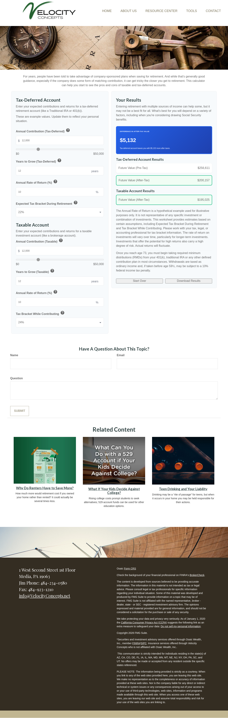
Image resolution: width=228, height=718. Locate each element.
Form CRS (130, 568)
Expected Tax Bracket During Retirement (47, 203)
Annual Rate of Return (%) (37, 182)
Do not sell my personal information (181, 626)
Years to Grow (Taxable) (35, 271)
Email (121, 355)
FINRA (136, 643)
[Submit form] (19, 411)
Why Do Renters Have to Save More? (45, 488)
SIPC (144, 643)
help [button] (68, 130)
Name (14, 355)
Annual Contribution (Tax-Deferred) (43, 131)
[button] (117, 7)
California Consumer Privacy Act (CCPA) (144, 622)
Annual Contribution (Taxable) (39, 241)
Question (16, 378)
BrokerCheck (197, 575)
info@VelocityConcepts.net (44, 596)
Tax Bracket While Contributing (40, 313)
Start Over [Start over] (139, 281)
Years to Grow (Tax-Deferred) (39, 161)
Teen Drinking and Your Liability (183, 489)
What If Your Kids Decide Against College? (114, 491)
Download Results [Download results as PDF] (189, 281)
